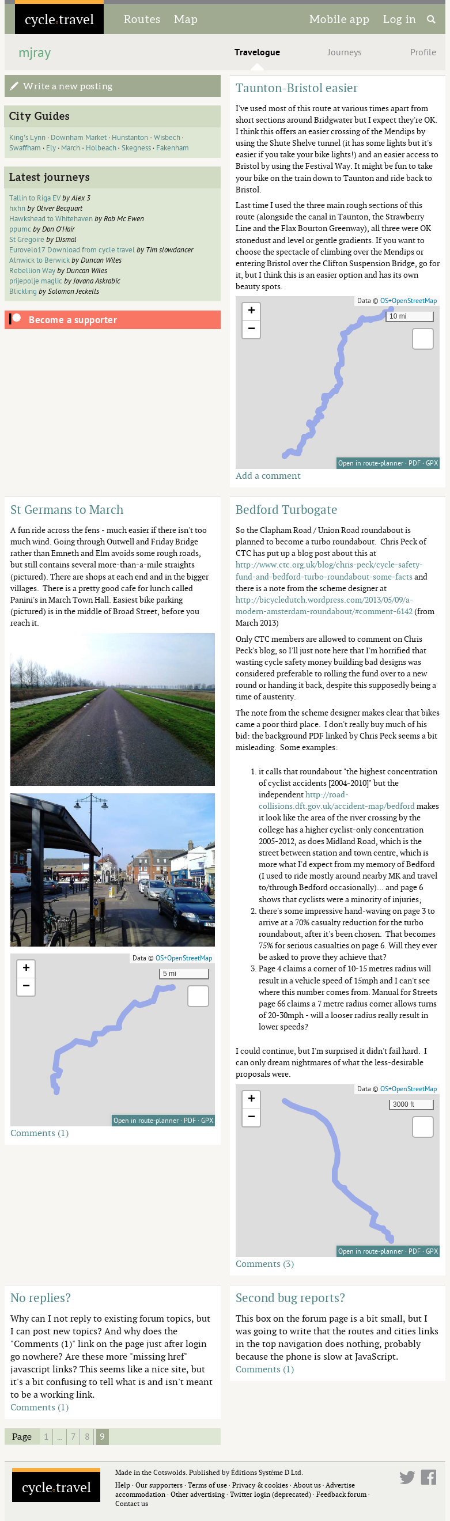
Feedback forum (341, 1494)
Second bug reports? (290, 1297)
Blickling (23, 291)
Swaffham (25, 148)
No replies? (40, 1297)
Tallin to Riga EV (34, 198)
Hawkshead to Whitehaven (51, 219)
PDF (415, 463)
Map (186, 19)
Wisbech (167, 137)
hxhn (17, 208)
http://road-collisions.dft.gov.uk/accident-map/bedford (337, 800)
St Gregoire (26, 239)
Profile (423, 52)
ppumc (20, 229)
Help (122, 1485)
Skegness (136, 148)
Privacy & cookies (260, 1485)
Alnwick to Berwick (40, 260)
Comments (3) (265, 1263)
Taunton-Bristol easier (297, 88)
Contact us (131, 1503)
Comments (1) (39, 1132)
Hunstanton (130, 137)
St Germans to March (66, 509)
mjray (34, 52)
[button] (251, 312)
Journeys (345, 52)
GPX (432, 463)
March (70, 148)
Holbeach (101, 148)
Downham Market (79, 137)
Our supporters (159, 1485)
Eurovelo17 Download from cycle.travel (72, 250)
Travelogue (257, 52)
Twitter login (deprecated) (270, 1494)
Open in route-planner (370, 463)
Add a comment (268, 475)
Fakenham (172, 148)
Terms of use (207, 1485)
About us (307, 1485)
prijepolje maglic (35, 281)
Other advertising (198, 1494)
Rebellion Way (32, 270)
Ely (51, 148)
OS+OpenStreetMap (408, 301)
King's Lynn (27, 137)
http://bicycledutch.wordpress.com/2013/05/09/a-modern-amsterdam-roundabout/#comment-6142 (324, 605)
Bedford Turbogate (287, 509)
